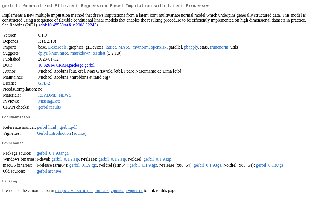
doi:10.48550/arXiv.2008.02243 (68, 26)
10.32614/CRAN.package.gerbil (66, 66)
